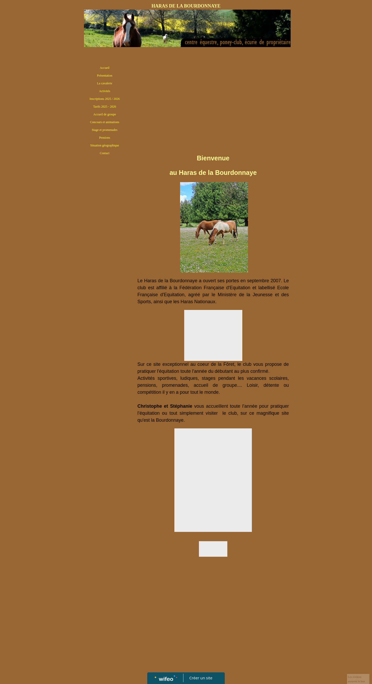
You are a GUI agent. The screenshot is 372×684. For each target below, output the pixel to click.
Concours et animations (104, 122)
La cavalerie (104, 83)
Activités (104, 91)
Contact (104, 153)
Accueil (104, 68)
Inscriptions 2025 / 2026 (105, 99)
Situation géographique (104, 145)
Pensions (104, 137)
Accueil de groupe (104, 114)
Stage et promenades (104, 130)
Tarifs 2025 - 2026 (104, 106)
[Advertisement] (104, 263)
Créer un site (200, 677)
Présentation (104, 75)
